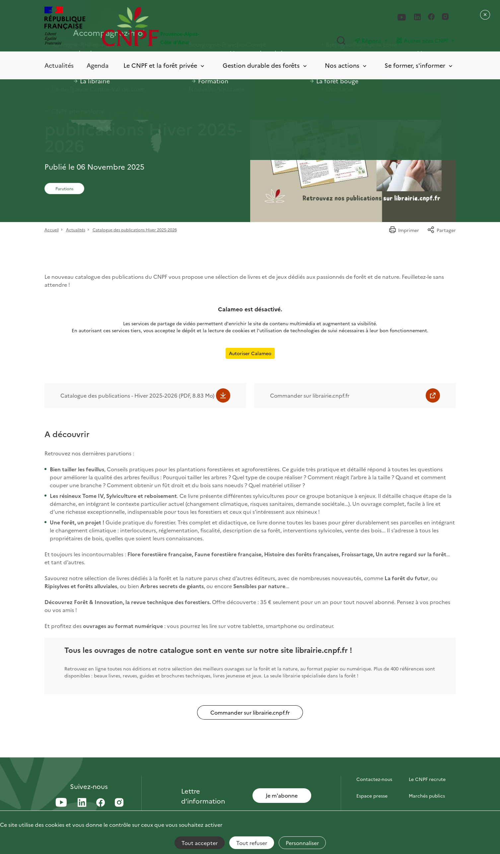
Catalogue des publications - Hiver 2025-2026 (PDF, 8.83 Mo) (137, 395)
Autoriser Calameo (250, 353)
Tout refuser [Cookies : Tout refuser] (251, 842)
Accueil (51, 229)
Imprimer (404, 230)
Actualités (59, 65)
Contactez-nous (374, 779)
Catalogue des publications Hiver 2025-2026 (135, 229)
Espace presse (372, 795)
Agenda (97, 65)
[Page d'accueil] (176, 26)
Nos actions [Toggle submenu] (346, 65)
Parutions (64, 188)
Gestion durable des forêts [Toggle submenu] (265, 65)
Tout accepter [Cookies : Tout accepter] (199, 842)
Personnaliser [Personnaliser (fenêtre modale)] (302, 842)
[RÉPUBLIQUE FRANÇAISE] (64, 26)
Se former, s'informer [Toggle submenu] (419, 65)
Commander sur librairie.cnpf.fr (309, 395)
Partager (441, 230)
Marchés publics (427, 795)
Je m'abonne (282, 795)
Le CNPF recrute (427, 779)
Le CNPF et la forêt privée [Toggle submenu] (164, 65)
